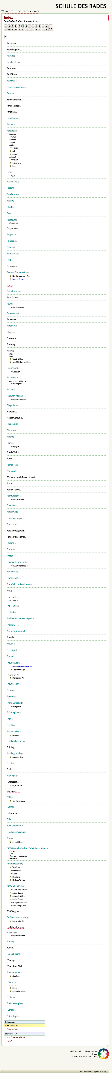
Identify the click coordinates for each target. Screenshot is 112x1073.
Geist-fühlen (17, 359)
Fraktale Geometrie (16, 562)
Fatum (10, 200)
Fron (9, 718)
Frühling (10, 747)
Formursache (13, 495)
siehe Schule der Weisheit (16, 1037)
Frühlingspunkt (14, 753)
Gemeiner (16, 870)
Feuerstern (12, 313)
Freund (10, 656)
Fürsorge (11, 960)
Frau (9, 590)
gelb (14, 142)
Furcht (10, 941)
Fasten (10, 187)
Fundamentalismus (16, 832)
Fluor (9, 443)
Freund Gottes (18, 279)
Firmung (11, 344)
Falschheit (11, 68)
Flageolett (11, 405)
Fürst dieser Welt (14, 966)
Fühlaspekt (12, 781)
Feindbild (11, 240)
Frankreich (12, 571)
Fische (10, 350)
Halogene (16, 446)
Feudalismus (13, 297)
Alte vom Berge (18, 669)
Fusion (10, 997)
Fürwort (10, 982)
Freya (9, 690)
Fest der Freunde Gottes (18, 272)
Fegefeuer (11, 219)
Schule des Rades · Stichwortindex (25, 11)
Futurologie (12, 1016)
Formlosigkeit (13, 489)
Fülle (9, 819)
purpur (15, 154)
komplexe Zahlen (19, 902)
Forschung (12, 511)
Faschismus (12, 181)
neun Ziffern (17, 842)
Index (7, 11)
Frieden (10, 696)
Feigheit (10, 234)
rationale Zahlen (19, 896)
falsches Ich (12, 62)
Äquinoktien (17, 757)
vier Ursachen (18, 499)
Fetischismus (13, 291)
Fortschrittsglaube (15, 530)
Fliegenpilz (12, 423)
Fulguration (12, 813)
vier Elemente (18, 307)
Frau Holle (12, 597)
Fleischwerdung (14, 417)
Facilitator (11, 43)
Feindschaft (12, 253)
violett (15, 159)
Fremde (10, 637)
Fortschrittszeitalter (16, 536)
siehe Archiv (11, 1041)
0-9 (50, 28)
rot (13, 151)
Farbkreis (11, 130)
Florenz (10, 430)
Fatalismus (12, 194)
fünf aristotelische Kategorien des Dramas (26, 848)
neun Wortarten (18, 991)
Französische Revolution (18, 584)
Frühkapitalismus (15, 741)
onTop (104, 1072)
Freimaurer (12, 624)
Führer (10, 806)
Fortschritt (12, 524)
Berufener (16, 877)
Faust (9, 206)
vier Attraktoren (19, 399)
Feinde (10, 247)
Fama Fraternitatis (15, 87)
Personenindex (12, 1029)
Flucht (10, 436)
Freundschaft (13, 683)
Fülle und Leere (14, 825)
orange (15, 148)
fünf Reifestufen (14, 863)
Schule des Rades (86, 1072)
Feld (9, 260)
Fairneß (10, 55)
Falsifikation (12, 74)
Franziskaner (13, 578)
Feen (9, 213)
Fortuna (10, 542)
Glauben (15, 976)
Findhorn (11, 325)
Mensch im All (18, 678)
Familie (10, 93)
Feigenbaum (12, 228)
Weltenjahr (17, 383)
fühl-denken (12, 791)
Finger (10, 332)
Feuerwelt (11, 319)
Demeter (16, 735)
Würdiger (16, 867)
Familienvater (13, 105)
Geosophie (16, 371)
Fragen (10, 555)
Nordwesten (17, 276)
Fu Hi (9, 763)
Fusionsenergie (14, 1003)
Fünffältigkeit (13, 911)
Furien (10, 947)
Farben (10, 124)
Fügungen (11, 775)
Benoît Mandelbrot (20, 566)
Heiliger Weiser (18, 880)
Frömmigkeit (13, 712)
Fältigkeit (11, 80)
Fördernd (11, 471)
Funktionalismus (14, 927)
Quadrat (15, 785)
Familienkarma (14, 99)
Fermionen (12, 266)
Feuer (9, 303)
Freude (10, 643)
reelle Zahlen (17, 899)
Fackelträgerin (13, 49)
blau (14, 166)
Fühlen (10, 797)
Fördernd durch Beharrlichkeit (21, 477)
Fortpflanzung (13, 518)
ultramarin (16, 163)
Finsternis (11, 338)
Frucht (10, 725)
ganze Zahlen (17, 893)
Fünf (9, 838)
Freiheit (10, 612)
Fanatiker (11, 111)
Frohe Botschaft (14, 702)
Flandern (11, 411)
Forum (10, 549)
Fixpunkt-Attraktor (15, 395)
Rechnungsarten (19, 905)
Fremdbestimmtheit (16, 631)
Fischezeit (11, 377)
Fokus (9, 458)
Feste (9, 285)
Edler (14, 873)
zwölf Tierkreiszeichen (21, 362)
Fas (8, 172)
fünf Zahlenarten (15, 885)
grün (14, 137)
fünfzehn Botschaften (17, 917)
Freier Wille (12, 605)
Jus (13, 175)
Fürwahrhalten (13, 972)
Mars (14, 988)
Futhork (10, 1009)
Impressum (97, 1072)
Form (9, 483)
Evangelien (16, 706)
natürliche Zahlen (19, 889)
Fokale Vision (13, 452)
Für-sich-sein (13, 953)
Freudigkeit (12, 650)
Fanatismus (12, 118)
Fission (10, 389)
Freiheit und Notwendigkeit (19, 618)
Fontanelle (12, 464)
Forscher (11, 505)
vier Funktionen (18, 801)
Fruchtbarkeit (13, 731)
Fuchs (9, 769)
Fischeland (12, 368)
